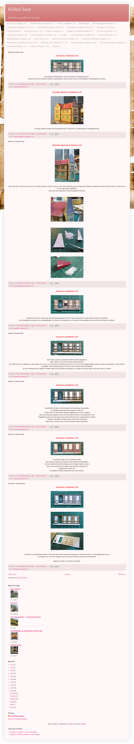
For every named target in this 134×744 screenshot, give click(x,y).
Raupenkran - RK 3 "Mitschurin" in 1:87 (54, 42)
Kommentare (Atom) (21, 578)
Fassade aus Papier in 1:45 (54, 31)
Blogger (83, 724)
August (12, 701)
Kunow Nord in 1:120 (41, 39)
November (13, 696)
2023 (12, 670)
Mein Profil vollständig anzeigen (17, 719)
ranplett (71, 724)
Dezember (13, 693)
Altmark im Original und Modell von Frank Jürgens (25, 734)
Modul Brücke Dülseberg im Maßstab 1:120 (96, 39)
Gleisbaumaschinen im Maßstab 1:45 (83, 35)
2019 (12, 682)
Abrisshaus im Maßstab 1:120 (16, 23)
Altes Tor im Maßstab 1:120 (66, 23)
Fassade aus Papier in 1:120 (33, 31)
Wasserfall (55, 46)
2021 (12, 676)
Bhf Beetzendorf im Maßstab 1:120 (104, 23)
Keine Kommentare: (41, 84)
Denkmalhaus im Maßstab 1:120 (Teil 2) (50, 27)
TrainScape (13, 603)
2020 (12, 679)
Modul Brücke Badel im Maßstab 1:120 (65, 39)
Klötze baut (19, 9)
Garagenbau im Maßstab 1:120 (17, 35)
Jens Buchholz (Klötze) (17, 716)
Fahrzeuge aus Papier (14, 31)
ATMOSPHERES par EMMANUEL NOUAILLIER (26, 631)
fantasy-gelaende (15, 589)
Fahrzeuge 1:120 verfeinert (106, 27)
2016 (12, 691)
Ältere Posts (121, 574)
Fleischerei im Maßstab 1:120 (106, 31)
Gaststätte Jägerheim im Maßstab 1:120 (43, 35)
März (11, 707)
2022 (12, 673)
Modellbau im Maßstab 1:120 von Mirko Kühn (23, 732)
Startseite (67, 574)
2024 (12, 667)
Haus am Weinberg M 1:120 (107, 35)
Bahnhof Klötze (84, 23)
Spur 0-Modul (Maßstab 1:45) (16, 46)
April (11, 704)
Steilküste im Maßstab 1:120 (39, 46)
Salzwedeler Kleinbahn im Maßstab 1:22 (113, 42)
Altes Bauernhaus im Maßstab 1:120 (42, 23)
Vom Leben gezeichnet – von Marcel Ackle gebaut (25, 617)
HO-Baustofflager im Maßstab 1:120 (19, 39)
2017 (12, 688)
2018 (12, 685)
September (13, 699)
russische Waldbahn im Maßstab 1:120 (83, 42)
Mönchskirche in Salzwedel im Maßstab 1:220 (22, 42)
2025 (12, 665)
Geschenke (63, 35)
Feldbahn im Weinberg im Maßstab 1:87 (80, 31)
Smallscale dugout (15, 645)
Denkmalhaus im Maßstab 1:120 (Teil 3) (80, 27)
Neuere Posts (12, 574)
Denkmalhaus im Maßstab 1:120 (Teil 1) (20, 27)
